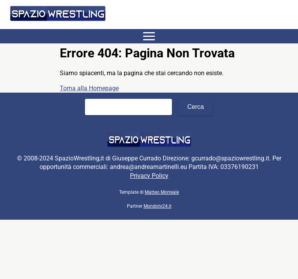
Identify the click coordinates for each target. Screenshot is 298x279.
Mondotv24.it (158, 206)
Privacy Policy (149, 175)
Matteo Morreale (162, 192)
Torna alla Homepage (89, 88)
